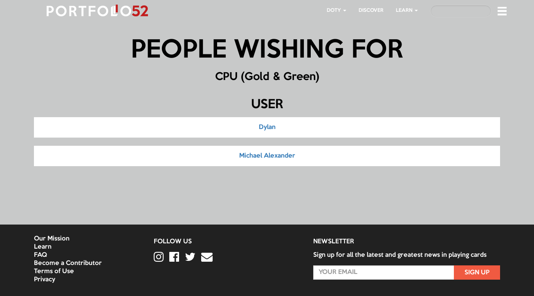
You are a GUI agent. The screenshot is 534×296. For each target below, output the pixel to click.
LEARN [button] (407, 10)
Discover (371, 10)
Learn (43, 247)
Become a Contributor (68, 263)
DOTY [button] (336, 10)
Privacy (44, 280)
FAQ (40, 255)
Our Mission (52, 239)
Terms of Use (54, 271)
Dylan (267, 127)
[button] (502, 11)
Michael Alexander (267, 156)
